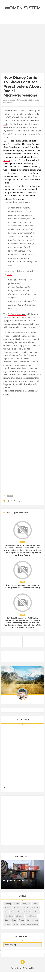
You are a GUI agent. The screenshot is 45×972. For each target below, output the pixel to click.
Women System (23, 8)
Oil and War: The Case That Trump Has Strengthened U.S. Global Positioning (22, 586)
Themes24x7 (29, 968)
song (7, 394)
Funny (13, 912)
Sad (28, 920)
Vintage (7, 924)
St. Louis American (16, 314)
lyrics (9, 274)
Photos (21, 920)
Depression (18, 908)
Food (6, 912)
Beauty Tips (26, 904)
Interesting (19, 916)
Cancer (35, 904)
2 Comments (35, 100)
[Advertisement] (22, 49)
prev (4, 787)
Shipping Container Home (15, 880)
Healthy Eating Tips (25, 912)
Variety (7, 160)
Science (35, 920)
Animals (16, 904)
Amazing (8, 904)
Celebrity (8, 908)
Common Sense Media (14, 186)
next (6, 787)
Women (15, 924)
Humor (37, 912)
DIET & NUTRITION (31, 908)
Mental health (31, 916)
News (10, 496)
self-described (27, 110)
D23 (6, 140)
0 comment (7, 103)
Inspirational (9, 916)
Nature (7, 920)
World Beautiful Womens (29, 924)
